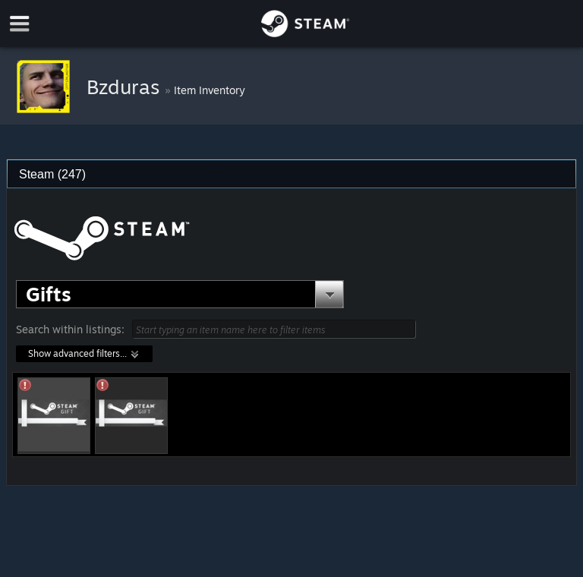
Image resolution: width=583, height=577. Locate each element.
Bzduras (126, 86)
